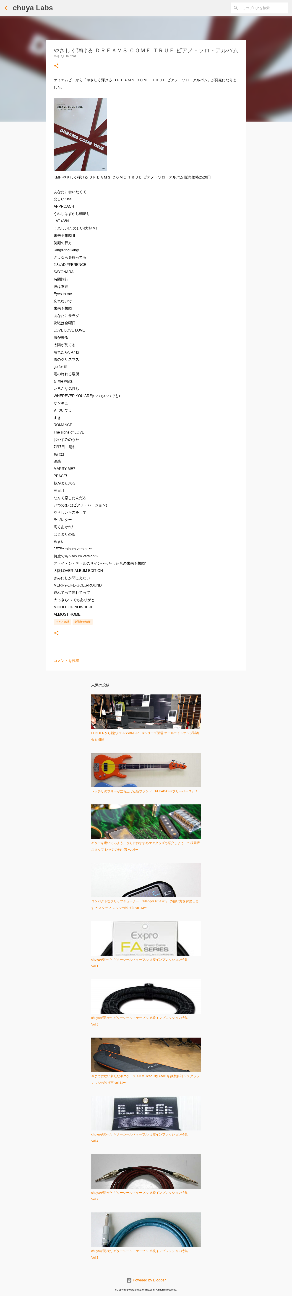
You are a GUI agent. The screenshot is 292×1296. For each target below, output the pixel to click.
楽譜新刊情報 (82, 621)
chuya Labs (33, 8)
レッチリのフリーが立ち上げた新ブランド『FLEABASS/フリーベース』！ (144, 791)
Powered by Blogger (146, 1280)
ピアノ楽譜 (62, 621)
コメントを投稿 (66, 661)
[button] (56, 66)
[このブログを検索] (264, 8)
